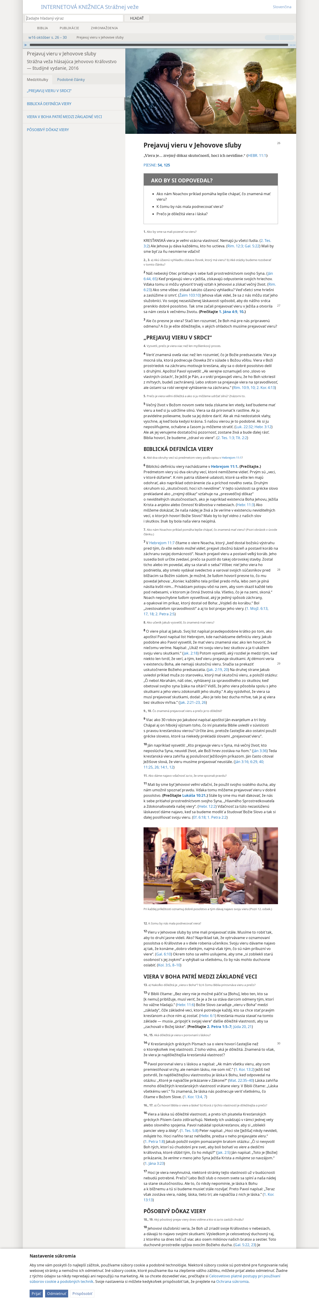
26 (203, 695)
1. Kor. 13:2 (244, 1062)
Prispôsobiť (82, 1293)
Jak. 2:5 (223, 1145)
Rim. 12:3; (235, 239)
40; (261, 754)
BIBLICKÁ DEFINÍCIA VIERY (49, 96)
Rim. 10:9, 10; (244, 380)
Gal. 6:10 (163, 947)
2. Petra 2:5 (164, 607)
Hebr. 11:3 (245, 497)
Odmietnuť (56, 1293)
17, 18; (149, 607)
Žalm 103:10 (189, 288)
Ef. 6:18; (199, 810)
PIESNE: (153, 158)
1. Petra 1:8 (154, 1134)
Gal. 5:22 (251, 239)
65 (154, 271)
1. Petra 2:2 (216, 810)
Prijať (36, 1293)
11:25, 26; (152, 760)
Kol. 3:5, (164, 958)
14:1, (164, 760)
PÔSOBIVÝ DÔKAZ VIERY (48, 122)
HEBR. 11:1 (257, 148)
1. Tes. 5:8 (189, 1123)
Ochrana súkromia (232, 1281)
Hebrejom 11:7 (162, 535)
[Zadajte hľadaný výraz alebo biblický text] (72, 18)
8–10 (175, 958)
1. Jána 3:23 (154, 1156)
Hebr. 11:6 (185, 997)
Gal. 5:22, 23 (245, 1237)
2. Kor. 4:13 (265, 380)
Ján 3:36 (260, 743)
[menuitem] (291, 18)
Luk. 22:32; (245, 419)
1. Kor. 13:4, (193, 1089)
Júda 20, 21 (242, 1019)
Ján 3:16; (242, 754)
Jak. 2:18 (191, 646)
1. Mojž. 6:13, (257, 601)
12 (170, 760)
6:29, (253, 754)
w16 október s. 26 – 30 (45, 37)
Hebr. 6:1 (207, 1008)
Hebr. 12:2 (207, 799)
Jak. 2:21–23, (190, 695)
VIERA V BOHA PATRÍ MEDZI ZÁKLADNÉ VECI (64, 109)
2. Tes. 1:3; (226, 430)
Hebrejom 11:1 (232, 451)
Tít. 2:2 (241, 430)
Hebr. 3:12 (262, 419)
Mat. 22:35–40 (241, 1073)
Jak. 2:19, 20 (218, 662)
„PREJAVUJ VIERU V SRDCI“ (49, 83)
